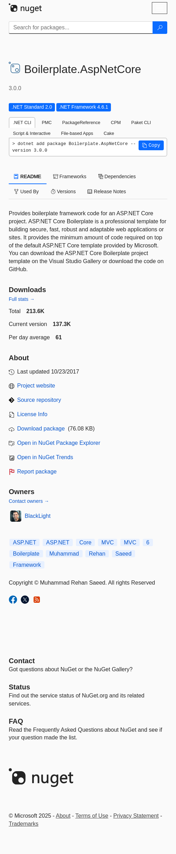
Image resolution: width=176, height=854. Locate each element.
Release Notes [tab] (106, 191)
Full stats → (22, 299)
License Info (32, 414)
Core (85, 542)
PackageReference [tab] (81, 122)
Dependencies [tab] (117, 176)
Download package (41, 429)
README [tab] (27, 176)
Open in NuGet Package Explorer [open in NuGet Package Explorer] (58, 443)
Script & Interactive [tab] (31, 133)
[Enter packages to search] (81, 27)
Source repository (39, 400)
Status (19, 687)
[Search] (160, 27)
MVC (107, 542)
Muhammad (64, 554)
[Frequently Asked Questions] (16, 721)
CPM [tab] (116, 122)
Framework (27, 565)
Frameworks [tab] (69, 176)
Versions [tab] (63, 191)
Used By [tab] (26, 191)
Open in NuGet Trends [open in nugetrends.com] (45, 457)
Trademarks (23, 824)
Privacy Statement (136, 816)
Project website (36, 386)
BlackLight (38, 516)
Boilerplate (26, 554)
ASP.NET (24, 542)
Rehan (97, 554)
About (63, 816)
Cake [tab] (109, 133)
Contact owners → (29, 501)
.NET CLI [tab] (22, 122)
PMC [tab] (46, 122)
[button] (151, 145)
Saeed (123, 554)
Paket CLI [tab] (141, 122)
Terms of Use (91, 816)
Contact (22, 661)
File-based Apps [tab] (77, 133)
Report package (37, 472)
